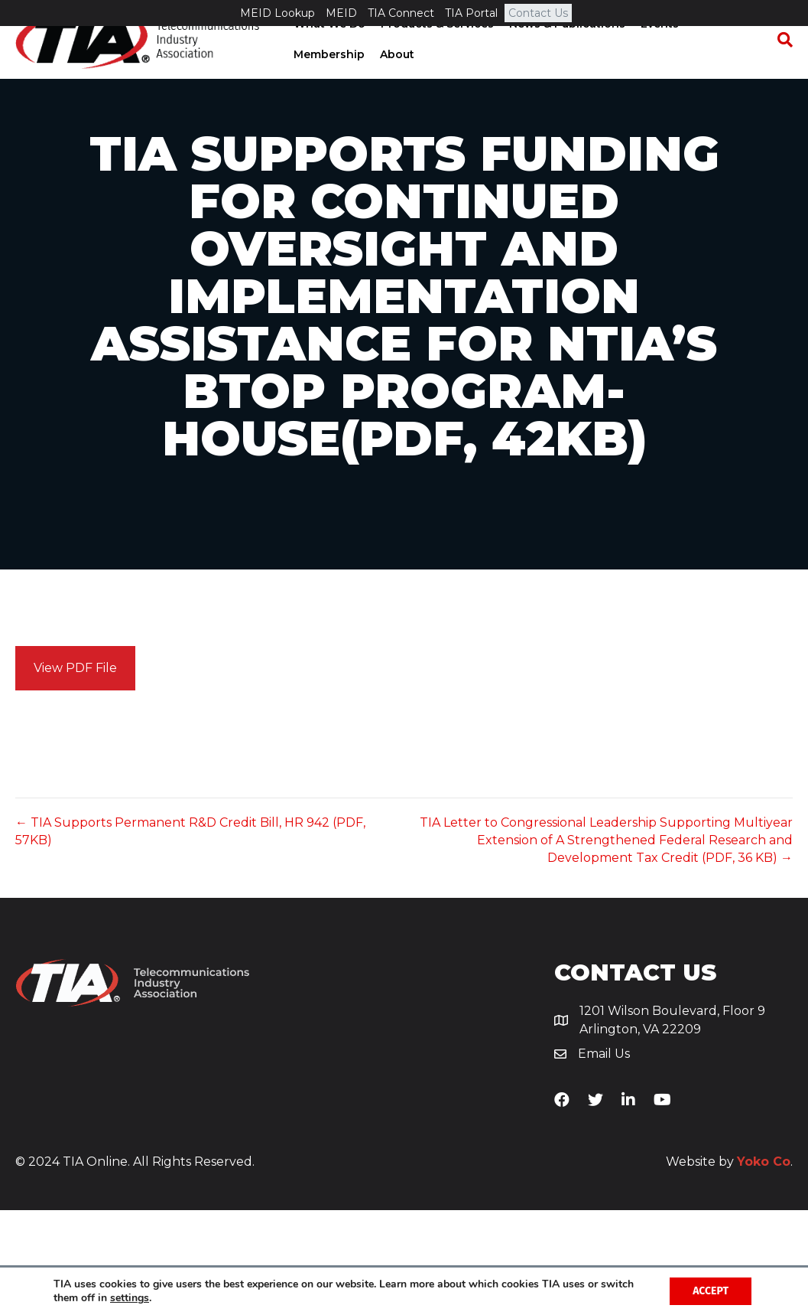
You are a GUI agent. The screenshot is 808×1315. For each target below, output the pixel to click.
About (395, 80)
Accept (710, 1290)
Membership (327, 80)
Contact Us (538, 13)
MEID (341, 13)
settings (129, 1298)
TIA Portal (471, 13)
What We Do (328, 50)
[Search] (781, 65)
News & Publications (566, 50)
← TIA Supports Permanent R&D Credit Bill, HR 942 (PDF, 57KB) (190, 936)
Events (658, 50)
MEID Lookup (277, 13)
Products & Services (435, 50)
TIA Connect (401, 13)
